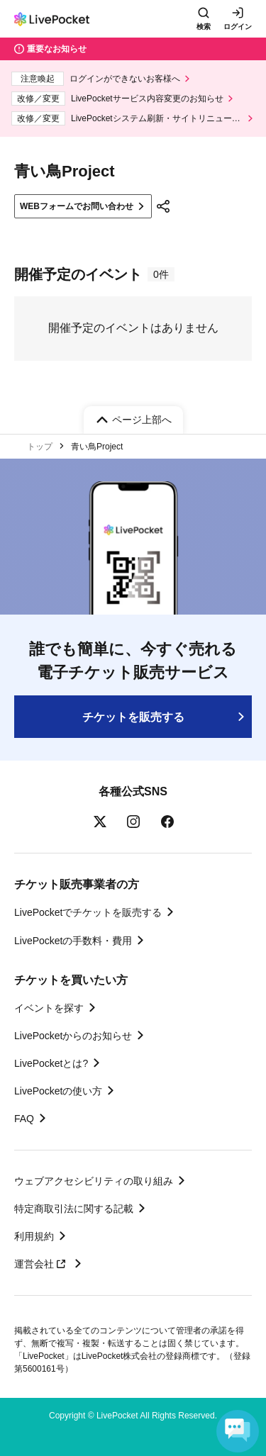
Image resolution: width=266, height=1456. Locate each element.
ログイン (237, 26)
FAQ (24, 1118)
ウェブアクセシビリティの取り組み (93, 1181)
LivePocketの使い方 (58, 1091)
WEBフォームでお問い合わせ (76, 206)
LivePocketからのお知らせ (73, 1035)
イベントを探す (49, 1008)
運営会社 (42, 1264)
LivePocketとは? (51, 1063)
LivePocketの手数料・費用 (73, 940)
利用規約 (34, 1236)
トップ (39, 447)
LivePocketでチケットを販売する (88, 912)
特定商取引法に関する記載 (73, 1208)
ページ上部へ (142, 419)
